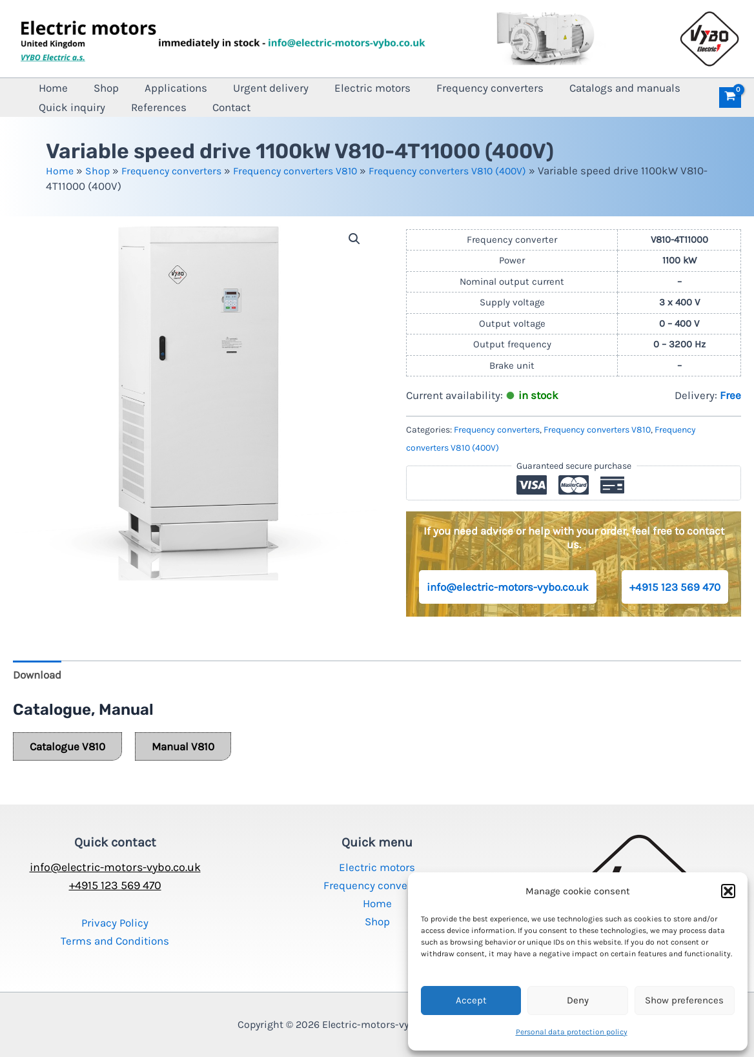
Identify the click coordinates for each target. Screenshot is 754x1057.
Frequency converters (433, 87)
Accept (471, 1000)
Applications (150, 87)
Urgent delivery (234, 87)
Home (48, 87)
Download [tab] (37, 674)
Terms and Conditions (115, 940)
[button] (728, 891)
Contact (124, 107)
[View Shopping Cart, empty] (730, 97)
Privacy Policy (114, 922)
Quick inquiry (662, 87)
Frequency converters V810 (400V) (471, 170)
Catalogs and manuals (557, 87)
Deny (578, 1000)
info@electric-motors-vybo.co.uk (508, 586)
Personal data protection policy (571, 1031)
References (61, 107)
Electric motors (326, 87)
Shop (90, 87)
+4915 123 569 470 (674, 586)
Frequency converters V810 (308, 170)
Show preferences (684, 1000)
